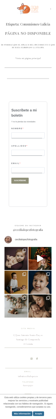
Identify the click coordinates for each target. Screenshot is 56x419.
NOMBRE (17, 129)
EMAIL (15, 163)
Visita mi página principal (28, 58)
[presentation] (29, 192)
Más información (22, 413)
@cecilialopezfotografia (28, 230)
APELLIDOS (18, 146)
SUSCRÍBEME (20, 180)
